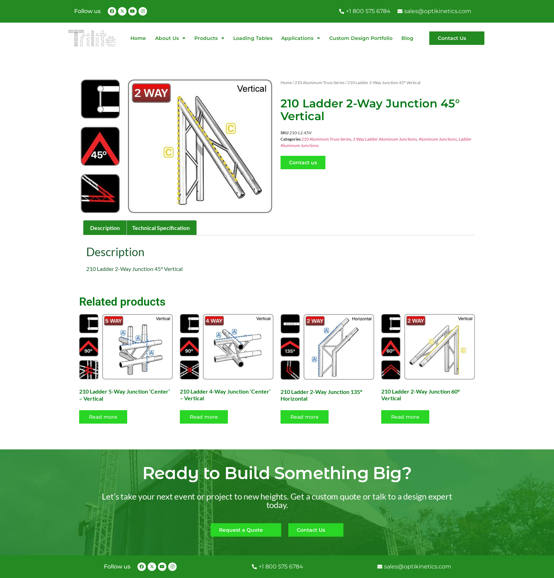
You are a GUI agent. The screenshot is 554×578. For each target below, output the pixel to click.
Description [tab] (105, 227)
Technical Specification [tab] (161, 227)
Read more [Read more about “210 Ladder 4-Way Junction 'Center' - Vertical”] (204, 417)
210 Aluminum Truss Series (319, 82)
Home (138, 38)
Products (209, 38)
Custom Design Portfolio (361, 38)
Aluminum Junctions (438, 139)
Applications (300, 38)
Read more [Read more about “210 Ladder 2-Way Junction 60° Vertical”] (405, 417)
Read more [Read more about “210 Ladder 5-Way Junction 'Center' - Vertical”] (103, 417)
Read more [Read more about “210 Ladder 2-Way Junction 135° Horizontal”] (304, 417)
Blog (407, 38)
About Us (170, 38)
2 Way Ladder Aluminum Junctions (385, 139)
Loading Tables (252, 38)
